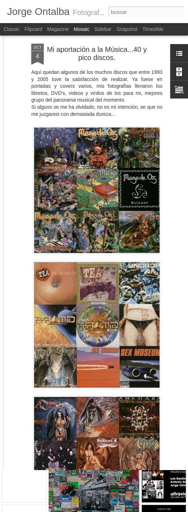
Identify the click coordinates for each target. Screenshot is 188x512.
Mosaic (81, 29)
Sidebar (103, 29)
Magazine (58, 29)
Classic (12, 29)
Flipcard (33, 29)
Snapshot (127, 29)
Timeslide (153, 29)
